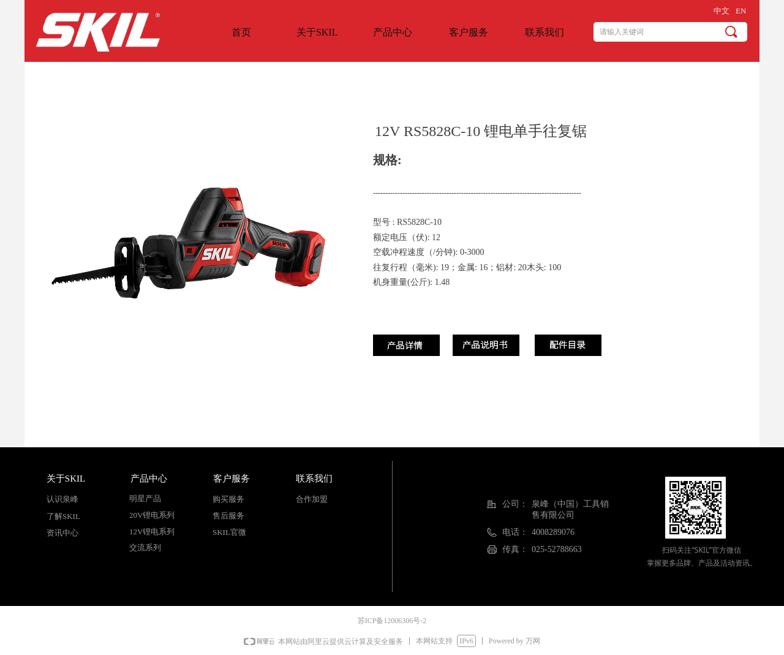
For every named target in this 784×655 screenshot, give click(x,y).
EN (741, 10)
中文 (721, 10)
